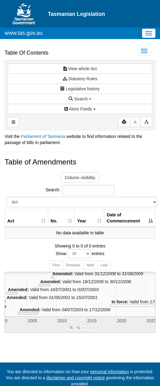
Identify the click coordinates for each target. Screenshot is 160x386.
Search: (79, 190)
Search (80, 98)
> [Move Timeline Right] (90, 328)
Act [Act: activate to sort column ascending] (10, 220)
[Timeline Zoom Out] (78, 328)
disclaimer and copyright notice (75, 377)
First (55, 265)
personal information (109, 371)
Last (104, 265)
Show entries (80, 253)
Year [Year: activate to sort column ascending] (81, 220)
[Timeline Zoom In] (71, 328)
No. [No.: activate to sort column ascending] (54, 220)
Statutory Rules (80, 78)
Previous (73, 265)
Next (90, 265)
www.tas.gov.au (24, 33)
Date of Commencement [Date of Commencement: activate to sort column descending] (123, 217)
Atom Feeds (79, 108)
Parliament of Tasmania (43, 136)
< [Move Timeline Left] (85, 328)
